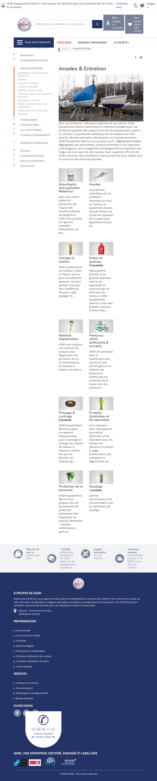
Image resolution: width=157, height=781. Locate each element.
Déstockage (27, 166)
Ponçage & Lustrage (29, 100)
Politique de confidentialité (30, 651)
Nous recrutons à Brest (28, 635)
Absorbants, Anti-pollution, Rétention (33, 74)
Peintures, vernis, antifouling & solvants (35, 95)
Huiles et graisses (27, 87)
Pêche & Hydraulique (32, 161)
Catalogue (64, 42)
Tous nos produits (34, 42)
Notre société (23, 630)
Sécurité (25, 151)
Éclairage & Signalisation (35, 135)
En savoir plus (87, 605)
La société (121, 42)
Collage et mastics (28, 83)
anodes (121, 126)
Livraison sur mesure (27, 682)
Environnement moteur (33, 60)
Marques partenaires (92, 42)
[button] (10, 777)
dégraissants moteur (128, 141)
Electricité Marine (31, 130)
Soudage (22, 114)
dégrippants (66, 144)
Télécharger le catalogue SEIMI (32, 693)
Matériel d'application (30, 90)
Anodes (22, 79)
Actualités (21, 640)
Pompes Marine (28, 120)
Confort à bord (29, 125)
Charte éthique (24, 666)
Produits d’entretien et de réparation (32, 105)
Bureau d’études (24, 698)
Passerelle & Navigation (34, 143)
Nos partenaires (24, 688)
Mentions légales (25, 646)
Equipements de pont (32, 156)
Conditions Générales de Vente (32, 661)
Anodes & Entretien (31, 68)
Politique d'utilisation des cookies (33, 656)
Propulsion (26, 55)
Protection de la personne (33, 110)
